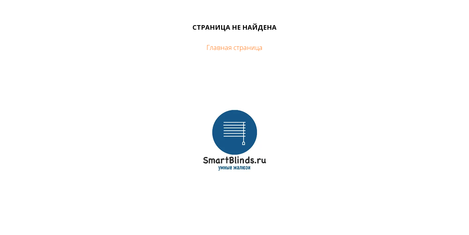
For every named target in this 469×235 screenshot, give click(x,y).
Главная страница (234, 47)
